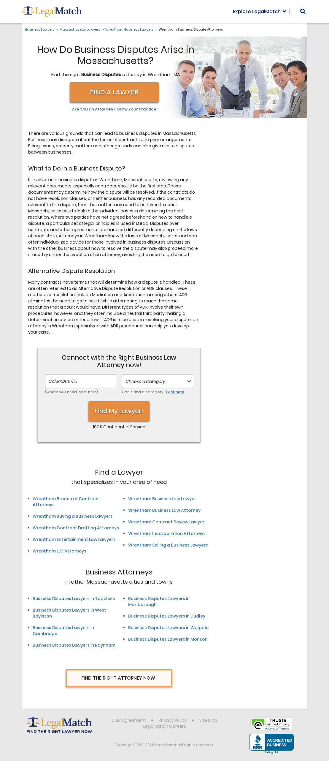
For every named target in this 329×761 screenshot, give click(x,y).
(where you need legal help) (71, 391)
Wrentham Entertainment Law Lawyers (74, 539)
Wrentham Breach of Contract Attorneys (66, 502)
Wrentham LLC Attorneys (59, 551)
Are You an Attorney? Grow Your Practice (114, 109)
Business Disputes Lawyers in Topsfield (74, 598)
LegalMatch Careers (164, 726)
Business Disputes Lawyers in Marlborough (159, 601)
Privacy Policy (173, 720)
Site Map (208, 720)
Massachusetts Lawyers (80, 29)
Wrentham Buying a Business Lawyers (73, 516)
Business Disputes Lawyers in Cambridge (63, 631)
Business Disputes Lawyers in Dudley (166, 616)
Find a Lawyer (114, 92)
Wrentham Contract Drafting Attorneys (76, 528)
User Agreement (129, 720)
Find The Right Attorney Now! (119, 678)
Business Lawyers (39, 29)
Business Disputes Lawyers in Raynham (74, 645)
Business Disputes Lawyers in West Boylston (69, 613)
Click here (175, 391)
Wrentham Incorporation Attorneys (167, 533)
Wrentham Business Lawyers (129, 29)
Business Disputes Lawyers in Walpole (168, 628)
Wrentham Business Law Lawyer (162, 499)
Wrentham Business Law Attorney (164, 510)
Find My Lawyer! (119, 411)
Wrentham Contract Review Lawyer (166, 522)
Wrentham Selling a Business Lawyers (168, 545)
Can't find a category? (153, 391)
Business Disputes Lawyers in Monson (168, 639)
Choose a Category (145, 381)
